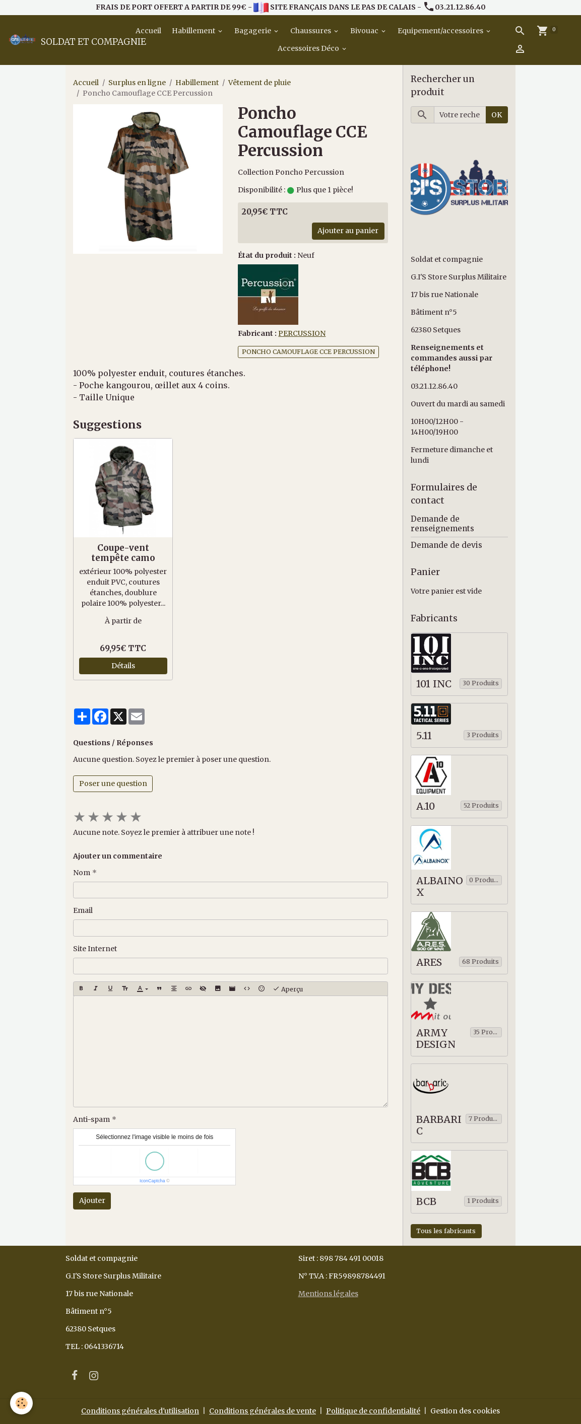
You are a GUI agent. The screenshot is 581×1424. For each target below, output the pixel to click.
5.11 (424, 736)
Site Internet (95, 948)
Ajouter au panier (347, 230)
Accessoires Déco (309, 48)
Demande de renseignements (442, 523)
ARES (429, 962)
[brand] (64, 40)
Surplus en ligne (137, 82)
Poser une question (113, 783)
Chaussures (311, 30)
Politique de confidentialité (373, 1410)
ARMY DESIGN (436, 1039)
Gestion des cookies (465, 1410)
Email (83, 910)
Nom (81, 872)
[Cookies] (21, 1403)
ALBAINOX (439, 887)
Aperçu (288, 988)
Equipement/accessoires (441, 30)
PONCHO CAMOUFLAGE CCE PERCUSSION (308, 351)
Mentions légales (328, 1293)
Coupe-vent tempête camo (123, 552)
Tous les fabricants (446, 1231)
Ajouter (92, 1200)
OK (496, 114)
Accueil (147, 30)
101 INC (433, 684)
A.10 (425, 806)
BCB (426, 1201)
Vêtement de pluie (259, 82)
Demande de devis (446, 545)
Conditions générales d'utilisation (140, 1410)
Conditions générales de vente (262, 1410)
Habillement (194, 30)
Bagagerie (253, 30)
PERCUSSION (302, 333)
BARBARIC (439, 1125)
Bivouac (365, 30)
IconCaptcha (152, 1180)
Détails (123, 665)
